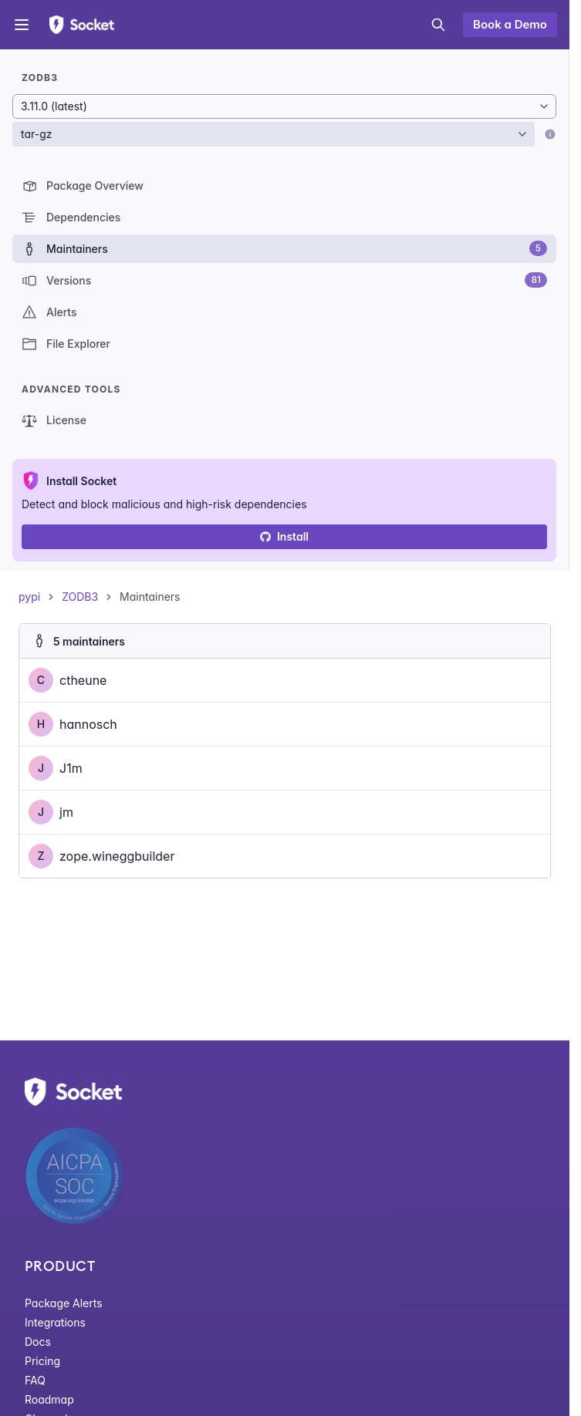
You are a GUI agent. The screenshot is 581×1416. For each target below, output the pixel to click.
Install (284, 536)
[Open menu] (21, 24)
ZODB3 (80, 596)
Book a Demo (510, 24)
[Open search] (438, 24)
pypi (29, 596)
